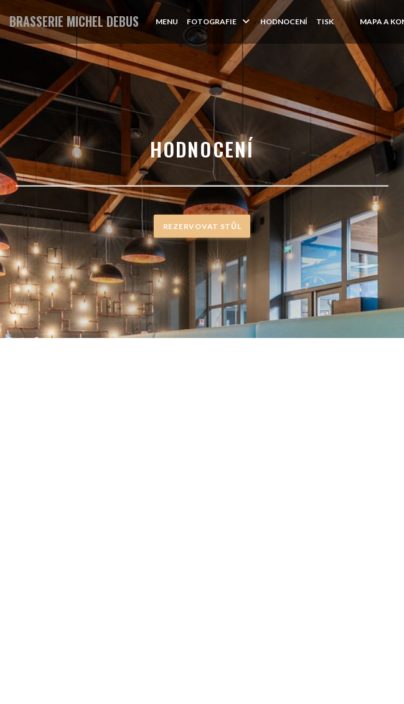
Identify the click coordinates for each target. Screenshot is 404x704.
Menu (167, 21)
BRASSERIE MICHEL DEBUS (74, 21)
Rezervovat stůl (202, 226)
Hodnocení (284, 21)
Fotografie (219, 21)
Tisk (325, 21)
